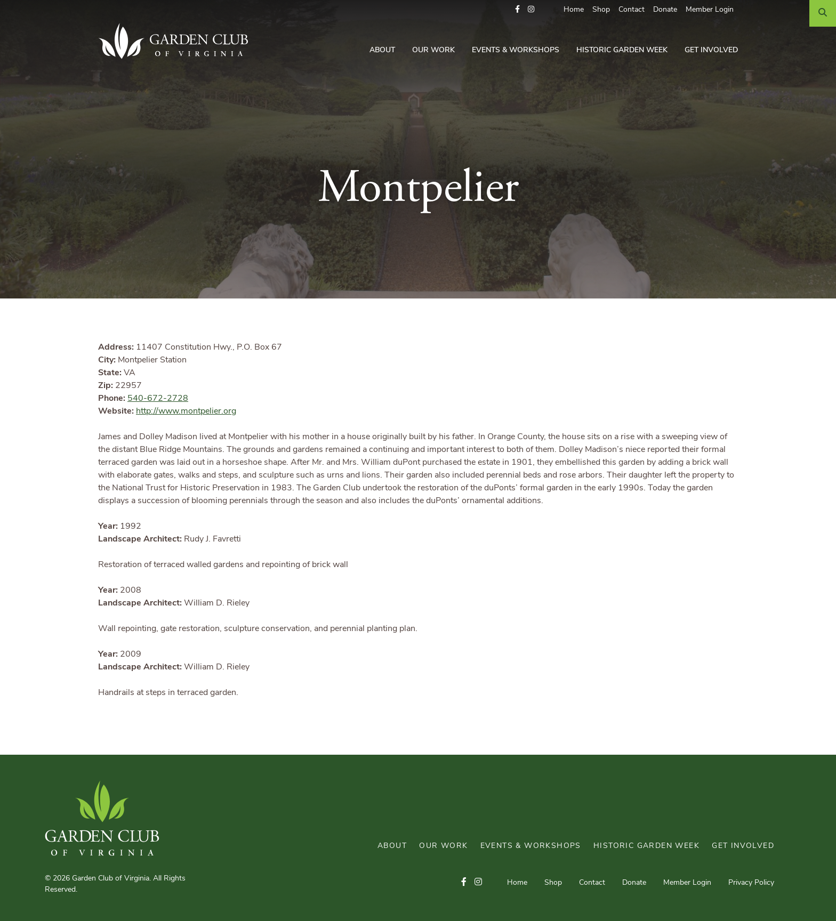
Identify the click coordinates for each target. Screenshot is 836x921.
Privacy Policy (751, 883)
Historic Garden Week (622, 50)
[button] (517, 9)
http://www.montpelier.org (186, 411)
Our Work (433, 50)
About (382, 50)
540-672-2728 (157, 398)
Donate (665, 10)
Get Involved (711, 50)
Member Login (710, 10)
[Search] (822, 13)
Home (574, 10)
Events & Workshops (515, 50)
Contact (631, 10)
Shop (601, 10)
